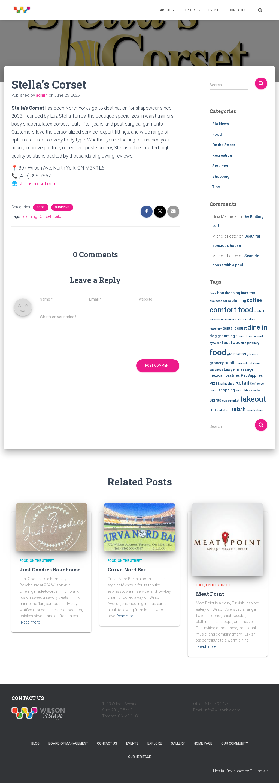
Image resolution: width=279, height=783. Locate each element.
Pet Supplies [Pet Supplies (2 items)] (252, 375)
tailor (58, 216)
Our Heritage (139, 757)
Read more (30, 622)
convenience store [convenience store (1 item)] (231, 319)
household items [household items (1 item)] (249, 363)
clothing (30, 216)
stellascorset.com (38, 183)
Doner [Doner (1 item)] (240, 336)
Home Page (203, 743)
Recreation (222, 155)
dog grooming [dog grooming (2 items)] (222, 336)
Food (41, 207)
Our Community (234, 743)
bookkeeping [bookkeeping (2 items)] (228, 293)
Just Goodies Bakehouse (50, 569)
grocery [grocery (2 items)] (217, 363)
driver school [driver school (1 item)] (254, 336)
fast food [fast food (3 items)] (231, 342)
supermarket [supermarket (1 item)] (230, 400)
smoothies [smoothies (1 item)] (243, 390)
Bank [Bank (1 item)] (213, 293)
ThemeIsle (259, 771)
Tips (216, 187)
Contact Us (238, 10)
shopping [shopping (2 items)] (226, 390)
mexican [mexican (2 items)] (217, 375)
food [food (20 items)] (218, 352)
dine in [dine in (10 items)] (257, 327)
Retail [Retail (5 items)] (242, 383)
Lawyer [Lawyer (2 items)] (230, 369)
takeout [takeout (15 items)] (253, 399)
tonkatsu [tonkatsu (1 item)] (222, 410)
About (167, 10)
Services (220, 166)
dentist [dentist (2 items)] (240, 328)
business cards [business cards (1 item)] (220, 301)
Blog (35, 743)
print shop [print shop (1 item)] (227, 383)
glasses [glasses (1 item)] (252, 354)
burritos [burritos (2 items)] (248, 293)
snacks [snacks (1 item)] (256, 390)
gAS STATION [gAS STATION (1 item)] (236, 354)
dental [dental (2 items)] (227, 328)
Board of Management (68, 743)
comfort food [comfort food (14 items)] (231, 310)
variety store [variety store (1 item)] (254, 410)
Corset (45, 216)
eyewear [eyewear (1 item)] (215, 343)
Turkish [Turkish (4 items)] (237, 409)
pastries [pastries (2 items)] (232, 375)
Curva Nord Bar (127, 569)
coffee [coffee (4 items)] (254, 300)
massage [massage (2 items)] (245, 369)
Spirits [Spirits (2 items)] (215, 400)
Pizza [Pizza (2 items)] (215, 383)
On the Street (223, 145)
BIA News (220, 124)
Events (214, 10)
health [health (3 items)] (231, 362)
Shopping (62, 207)
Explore (191, 10)
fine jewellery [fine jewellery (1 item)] (250, 343)
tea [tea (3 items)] (213, 409)
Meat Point (210, 594)
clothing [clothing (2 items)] (239, 300)
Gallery (178, 743)
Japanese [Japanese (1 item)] (216, 370)
